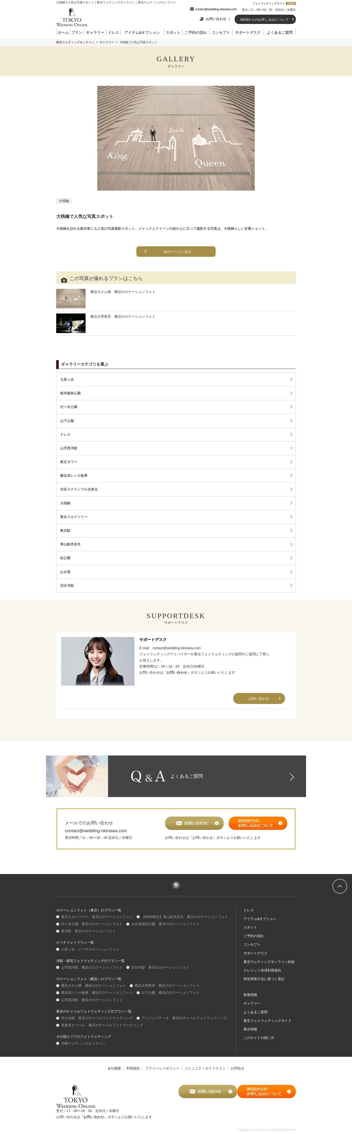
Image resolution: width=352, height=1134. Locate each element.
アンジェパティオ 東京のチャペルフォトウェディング (184, 1019)
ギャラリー (95, 32)
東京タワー (68, 462)
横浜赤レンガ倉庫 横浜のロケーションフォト (97, 994)
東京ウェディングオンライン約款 (269, 963)
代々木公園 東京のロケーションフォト (92, 925)
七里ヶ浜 (67, 379)
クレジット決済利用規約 (262, 971)
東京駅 (65, 530)
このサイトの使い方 (258, 1039)
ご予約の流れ (196, 32)
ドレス (113, 32)
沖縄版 (291, 3)
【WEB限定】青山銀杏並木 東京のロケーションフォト (185, 918)
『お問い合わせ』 (177, 672)
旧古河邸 (67, 585)
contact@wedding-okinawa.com (216, 9)
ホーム (63, 32)
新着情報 (250, 996)
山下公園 (67, 421)
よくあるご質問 (280, 32)
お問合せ (237, 1069)
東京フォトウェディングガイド (267, 1022)
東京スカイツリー (74, 517)
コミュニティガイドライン (205, 1069)
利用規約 (133, 1069)
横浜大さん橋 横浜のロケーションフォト (93, 987)
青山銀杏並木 (70, 544)
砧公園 (65, 558)
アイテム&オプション (142, 32)
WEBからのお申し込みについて (264, 20)
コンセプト (221, 32)
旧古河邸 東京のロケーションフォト (160, 969)
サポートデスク (248, 32)
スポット (173, 32)
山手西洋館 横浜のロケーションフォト (92, 969)
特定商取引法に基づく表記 (264, 980)
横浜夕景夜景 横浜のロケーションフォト (167, 987)
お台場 (65, 572)
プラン (76, 32)
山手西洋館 (68, 448)
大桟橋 (64, 201)
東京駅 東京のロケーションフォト (88, 932)
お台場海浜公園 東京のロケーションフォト (165, 925)
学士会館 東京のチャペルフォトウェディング (97, 1019)
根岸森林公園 (70, 393)
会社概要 (114, 1069)
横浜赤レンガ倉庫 (74, 475)
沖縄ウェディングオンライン (83, 1045)
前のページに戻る (178, 252)
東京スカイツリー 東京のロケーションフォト (97, 918)
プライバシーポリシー (162, 1069)
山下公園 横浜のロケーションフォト (171, 994)
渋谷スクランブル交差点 (79, 489)
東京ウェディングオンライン (75, 42)
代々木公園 (68, 407)
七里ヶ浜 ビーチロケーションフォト (90, 950)
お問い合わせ (212, 19)
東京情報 (250, 1030)
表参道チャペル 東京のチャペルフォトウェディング (102, 1026)
